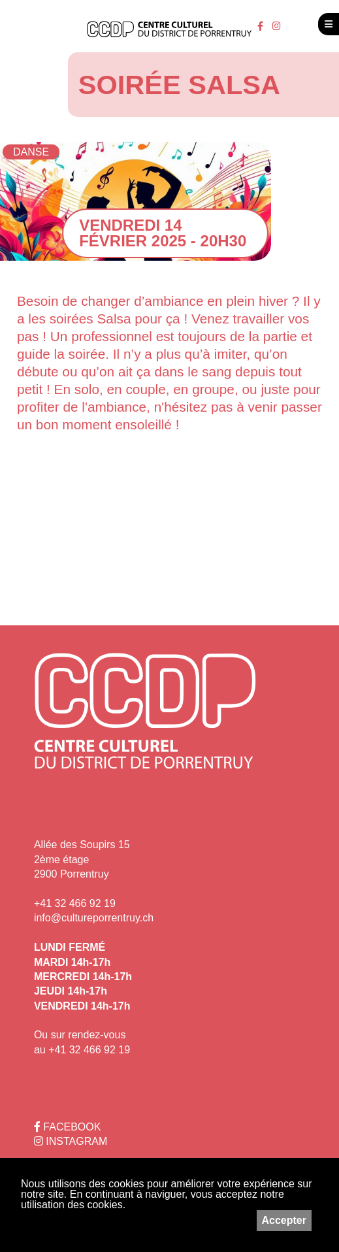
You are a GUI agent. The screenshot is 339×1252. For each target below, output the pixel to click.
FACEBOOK (67, 1126)
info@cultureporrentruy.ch (93, 917)
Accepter (284, 1220)
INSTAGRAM (70, 1141)
